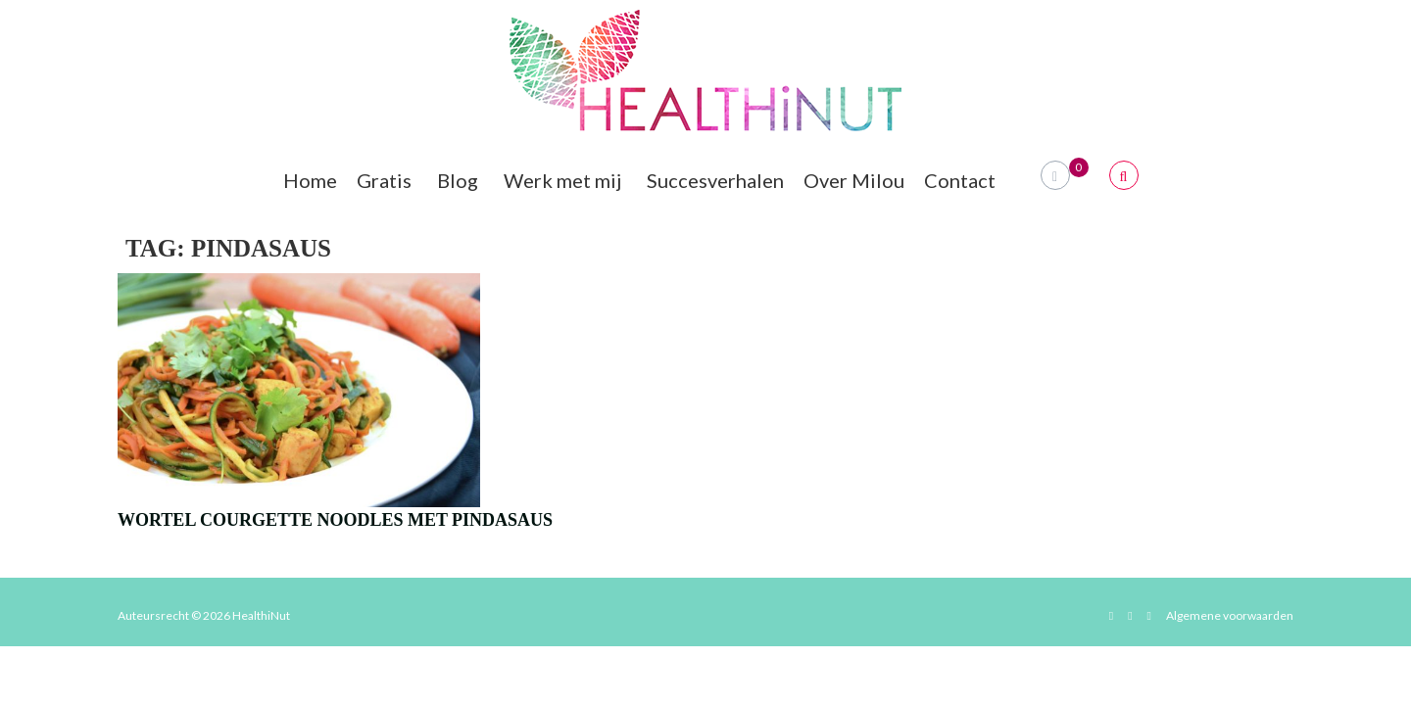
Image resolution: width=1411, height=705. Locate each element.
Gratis (387, 180)
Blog (460, 180)
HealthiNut (261, 615)
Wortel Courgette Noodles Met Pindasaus (335, 520)
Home (310, 180)
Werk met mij (565, 180)
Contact (962, 180)
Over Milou (853, 180)
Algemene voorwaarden (1229, 615)
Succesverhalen (715, 180)
